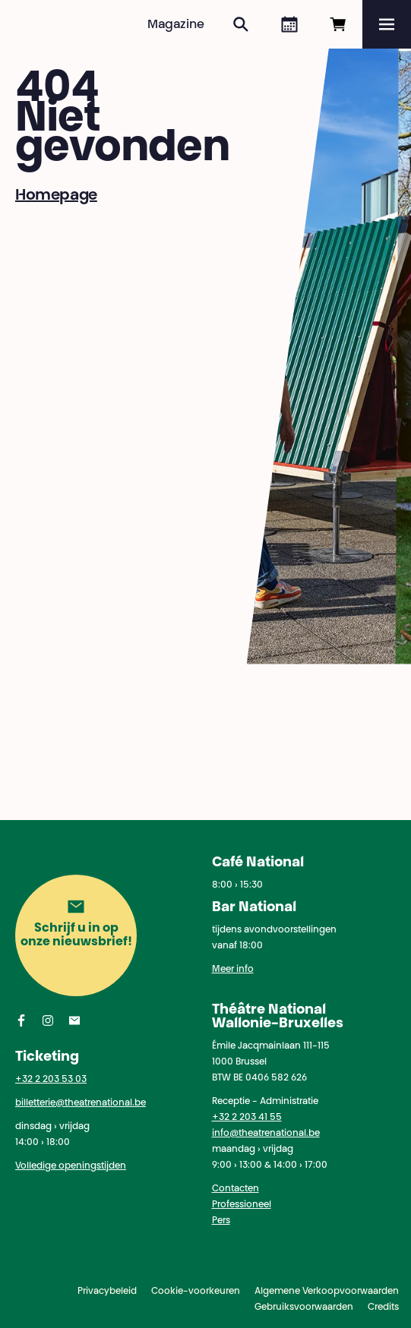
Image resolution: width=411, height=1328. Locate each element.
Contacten (235, 1189)
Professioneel (241, 1205)
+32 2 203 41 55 (247, 1117)
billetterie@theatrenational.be (80, 1103)
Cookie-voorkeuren (195, 1291)
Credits (383, 1307)
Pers (221, 1220)
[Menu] (386, 24)
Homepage (56, 195)
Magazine (175, 25)
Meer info (233, 969)
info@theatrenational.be (266, 1133)
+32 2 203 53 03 (51, 1079)
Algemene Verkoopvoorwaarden (327, 1291)
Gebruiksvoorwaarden (304, 1307)
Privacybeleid (107, 1291)
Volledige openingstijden (70, 1166)
